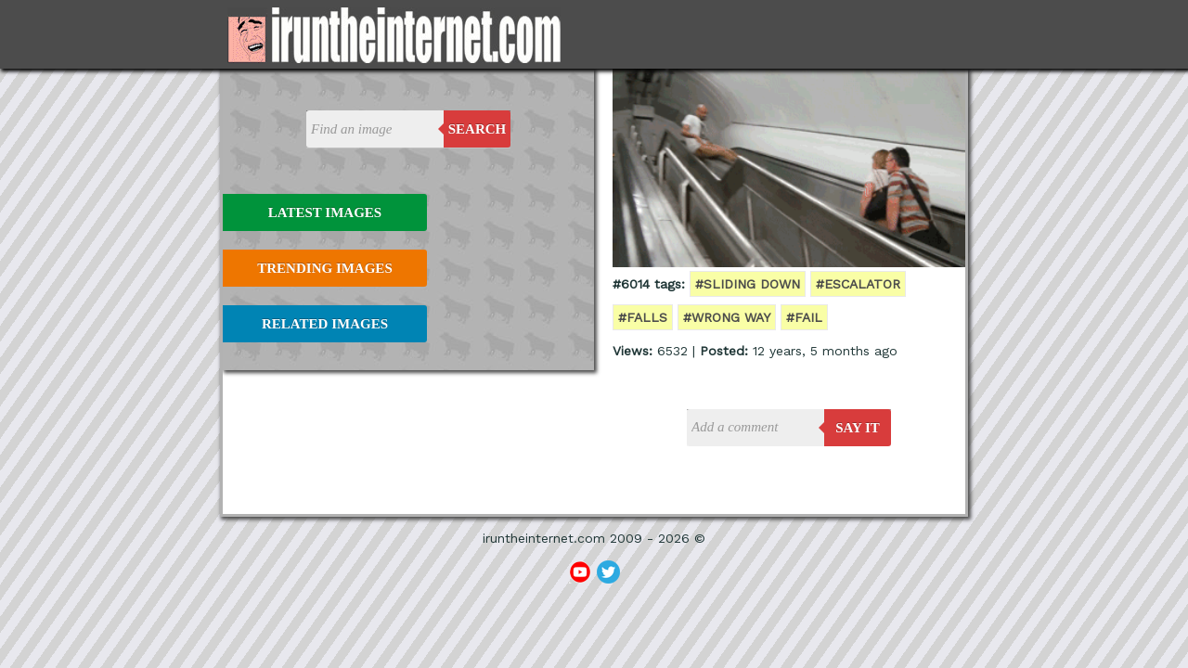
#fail (804, 317)
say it (857, 427)
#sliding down (747, 283)
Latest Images (324, 212)
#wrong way (726, 317)
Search (477, 129)
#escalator (858, 283)
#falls (642, 317)
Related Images (325, 323)
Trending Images (324, 268)
